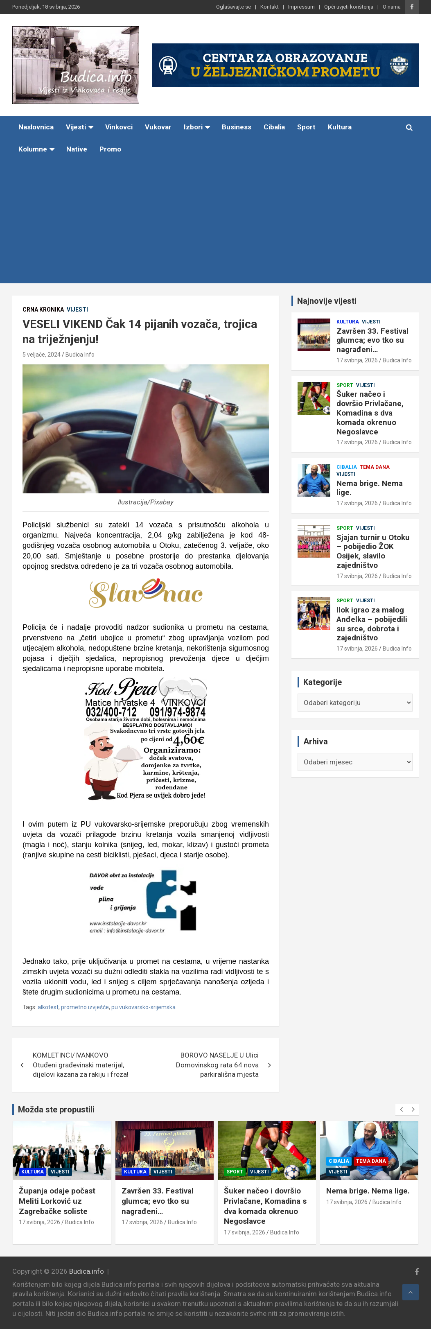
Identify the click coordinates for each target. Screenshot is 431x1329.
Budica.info (86, 1271)
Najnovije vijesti (327, 301)
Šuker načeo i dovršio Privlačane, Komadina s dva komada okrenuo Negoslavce (370, 412)
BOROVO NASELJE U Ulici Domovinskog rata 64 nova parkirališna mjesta (217, 1065)
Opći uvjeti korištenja (348, 7)
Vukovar (158, 127)
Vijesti (76, 127)
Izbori (193, 127)
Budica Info (80, 354)
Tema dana (375, 467)
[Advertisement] (204, 222)
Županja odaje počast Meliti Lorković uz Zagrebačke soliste (69, 1201)
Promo (110, 149)
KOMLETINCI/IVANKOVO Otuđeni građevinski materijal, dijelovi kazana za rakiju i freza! (81, 1065)
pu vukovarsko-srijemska (143, 1007)
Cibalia (274, 127)
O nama (392, 7)
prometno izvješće (85, 1007)
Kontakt (269, 7)
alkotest (48, 1007)
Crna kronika (43, 309)
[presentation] (401, 1109)
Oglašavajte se (233, 7)
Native (76, 149)
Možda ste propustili (56, 1109)
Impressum (301, 7)
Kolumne (32, 149)
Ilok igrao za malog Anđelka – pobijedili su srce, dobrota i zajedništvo (371, 623)
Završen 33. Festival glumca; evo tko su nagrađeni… (372, 340)
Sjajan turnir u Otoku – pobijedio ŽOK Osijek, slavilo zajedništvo (373, 551)
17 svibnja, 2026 (357, 360)
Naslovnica (36, 127)
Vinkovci (119, 127)
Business (236, 127)
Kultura (340, 127)
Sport (306, 127)
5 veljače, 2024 (42, 354)
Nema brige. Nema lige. (369, 488)
